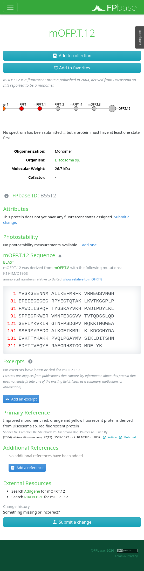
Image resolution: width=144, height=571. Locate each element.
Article (110, 437)
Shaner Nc (10, 432)
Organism (35, 160)
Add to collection (72, 55)
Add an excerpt (21, 399)
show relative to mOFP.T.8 (82, 279)
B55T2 (48, 195)
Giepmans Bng (68, 432)
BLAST (8, 262)
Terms (117, 556)
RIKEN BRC (33, 496)
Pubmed (127, 437)
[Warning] (59, 256)
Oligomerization (29, 151)
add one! (89, 244)
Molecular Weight (27, 168)
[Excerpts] (29, 361)
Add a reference (27, 467)
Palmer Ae (87, 432)
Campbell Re (28, 432)
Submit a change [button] (72, 522)
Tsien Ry (101, 432)
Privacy (132, 556)
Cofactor (36, 177)
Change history (16, 506)
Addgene (32, 491)
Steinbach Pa (47, 432)
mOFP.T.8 (61, 267)
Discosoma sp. (67, 160)
